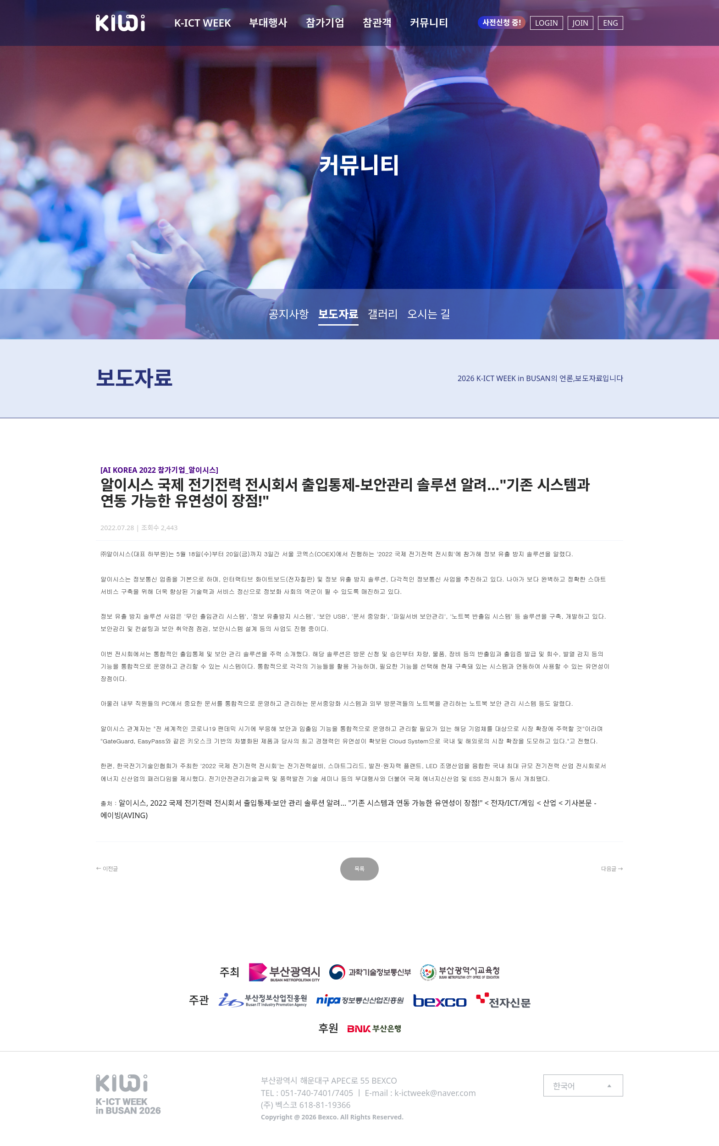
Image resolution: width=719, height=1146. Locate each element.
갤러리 (383, 313)
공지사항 (289, 313)
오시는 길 (428, 313)
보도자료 (338, 313)
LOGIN (546, 23)
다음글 (608, 869)
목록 (359, 869)
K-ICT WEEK (202, 23)
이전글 (111, 869)
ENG (610, 23)
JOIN (580, 23)
